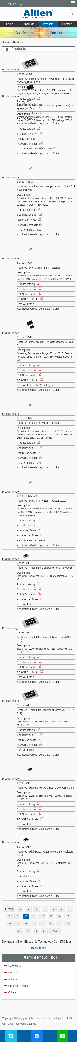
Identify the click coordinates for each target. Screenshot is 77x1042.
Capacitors (14, 965)
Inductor (13, 979)
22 (59, 923)
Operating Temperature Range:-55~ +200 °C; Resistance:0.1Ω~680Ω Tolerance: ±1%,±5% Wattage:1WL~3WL (44, 120)
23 (67, 923)
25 (28, 931)
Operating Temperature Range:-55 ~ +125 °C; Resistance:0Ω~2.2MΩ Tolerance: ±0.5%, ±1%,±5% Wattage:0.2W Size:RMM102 (44, 512)
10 (26, 916)
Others (12, 992)
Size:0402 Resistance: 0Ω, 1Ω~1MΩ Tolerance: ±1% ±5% (44, 865)
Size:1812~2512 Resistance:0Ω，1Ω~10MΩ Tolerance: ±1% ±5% (44, 723)
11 (34, 916)
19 (34, 923)
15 (67, 916)
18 (26, 923)
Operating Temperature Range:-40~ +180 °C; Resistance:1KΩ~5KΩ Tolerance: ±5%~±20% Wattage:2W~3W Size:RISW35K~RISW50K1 (44, 201)
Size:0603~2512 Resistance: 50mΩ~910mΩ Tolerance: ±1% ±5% (44, 798)
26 (36, 931)
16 (9, 923)
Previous (9, 909)
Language (11, 3)
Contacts (67, 23)
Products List (40, 957)
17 (17, 923)
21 (51, 923)
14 (59, 916)
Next (55, 931)
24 (19, 931)
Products (48, 23)
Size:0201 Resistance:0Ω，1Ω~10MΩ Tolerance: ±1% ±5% (45, 578)
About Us (29, 23)
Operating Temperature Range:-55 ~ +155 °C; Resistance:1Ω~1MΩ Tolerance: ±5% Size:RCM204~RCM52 (44, 277)
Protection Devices (19, 985)
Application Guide (49, 153)
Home (9, 23)
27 (44, 931)
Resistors (13, 972)
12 (42, 916)
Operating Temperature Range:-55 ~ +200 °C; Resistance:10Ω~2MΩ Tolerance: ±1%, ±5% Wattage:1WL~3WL (44, 356)
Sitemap (31, 1023)
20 (42, 923)
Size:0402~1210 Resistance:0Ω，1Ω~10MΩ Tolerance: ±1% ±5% (44, 650)
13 (51, 916)
